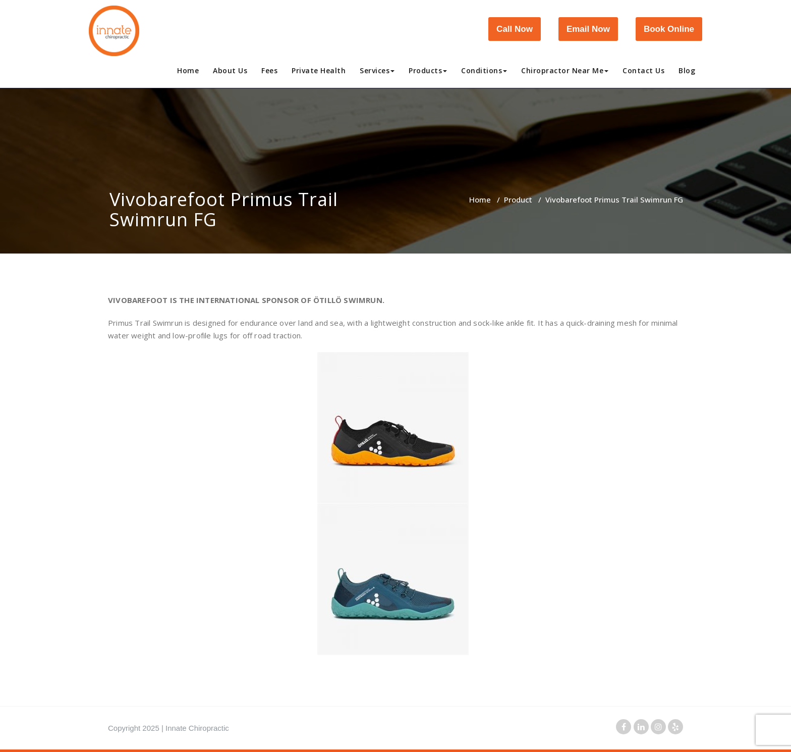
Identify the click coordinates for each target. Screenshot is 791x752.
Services (377, 70)
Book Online (669, 29)
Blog (687, 70)
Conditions (484, 70)
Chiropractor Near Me (564, 70)
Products (428, 70)
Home (188, 70)
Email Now (588, 29)
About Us (230, 70)
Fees (269, 70)
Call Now (514, 29)
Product (518, 199)
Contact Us (643, 70)
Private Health (319, 70)
